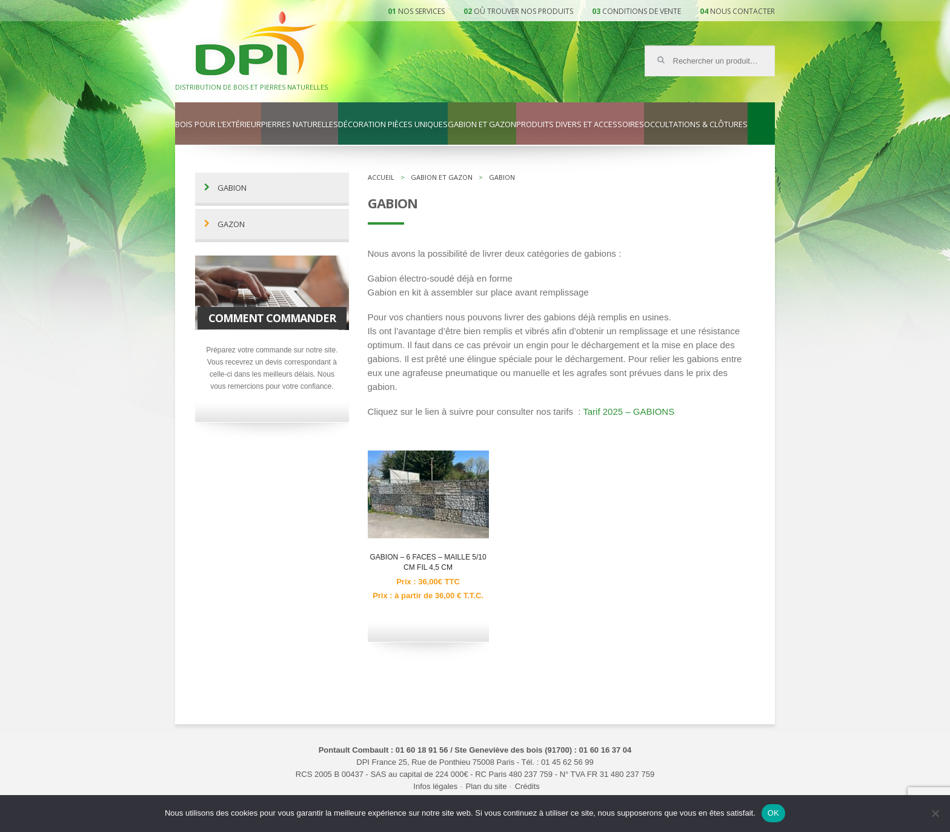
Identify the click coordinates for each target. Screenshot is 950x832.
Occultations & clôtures (696, 124)
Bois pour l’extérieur (218, 124)
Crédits (527, 786)
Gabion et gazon (482, 124)
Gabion (232, 188)
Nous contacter (742, 11)
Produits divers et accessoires (580, 124)
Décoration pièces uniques (393, 124)
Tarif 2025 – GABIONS (628, 411)
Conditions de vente (641, 11)
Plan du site (486, 786)
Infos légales (435, 786)
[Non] (935, 813)
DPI (256, 44)
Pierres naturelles (299, 124)
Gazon (231, 224)
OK (773, 812)
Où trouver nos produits (523, 11)
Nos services (421, 11)
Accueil (381, 177)
